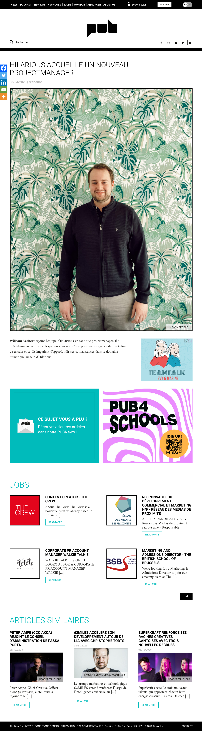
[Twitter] (3, 75)
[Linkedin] (3, 82)
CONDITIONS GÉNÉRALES (49, 726)
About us (109, 4)
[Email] (3, 89)
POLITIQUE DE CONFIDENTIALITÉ (84, 726)
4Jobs (67, 4)
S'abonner (164, 4)
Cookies (108, 726)
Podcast (26, 4)
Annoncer (94, 4)
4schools (54, 4)
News (14, 4)
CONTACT (187, 726)
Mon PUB (79, 4)
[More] (3, 96)
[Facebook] (3, 68)
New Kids (40, 4)
